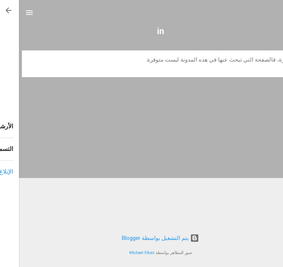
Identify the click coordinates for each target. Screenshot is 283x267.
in (141, 31)
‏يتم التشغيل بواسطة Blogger (141, 238)
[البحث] (272, 15)
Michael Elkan (123, 252)
